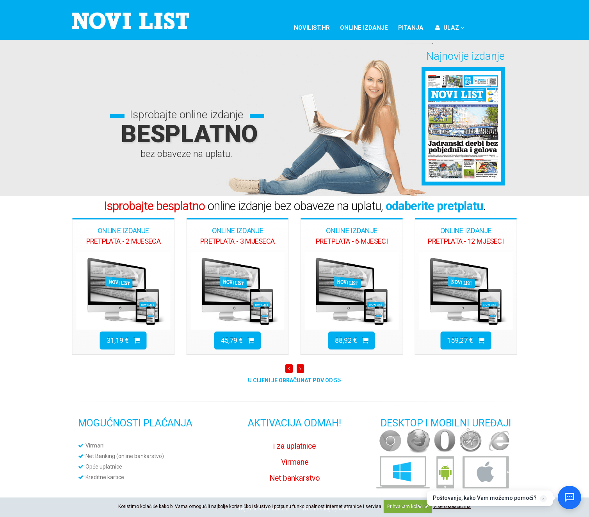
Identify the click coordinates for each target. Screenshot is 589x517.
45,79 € (237, 340)
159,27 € (465, 340)
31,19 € (123, 340)
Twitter (494, 26)
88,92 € (351, 340)
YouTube (507, 26)
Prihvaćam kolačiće (408, 506)
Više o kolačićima (452, 506)
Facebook (480, 26)
